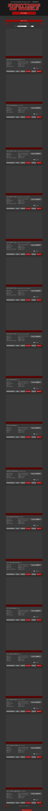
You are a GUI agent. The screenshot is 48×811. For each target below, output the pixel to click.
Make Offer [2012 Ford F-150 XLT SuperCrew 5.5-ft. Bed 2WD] (23, 162)
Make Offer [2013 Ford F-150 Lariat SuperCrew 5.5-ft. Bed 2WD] (23, 254)
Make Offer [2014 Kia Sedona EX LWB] (23, 619)
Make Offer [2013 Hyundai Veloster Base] (23, 574)
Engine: (19, 63)
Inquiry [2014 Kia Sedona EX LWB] (17, 619)
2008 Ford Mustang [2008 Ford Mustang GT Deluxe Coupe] (16, 471)
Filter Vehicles (24, 20)
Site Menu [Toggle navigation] (24, 13)
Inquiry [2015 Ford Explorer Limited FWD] (17, 117)
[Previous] (7, 24)
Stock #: (19, 66)
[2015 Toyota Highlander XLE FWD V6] (24, 773)
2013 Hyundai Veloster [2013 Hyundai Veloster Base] (14, 562)
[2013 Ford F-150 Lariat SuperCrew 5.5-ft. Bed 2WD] (24, 225)
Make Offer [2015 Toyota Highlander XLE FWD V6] (23, 802)
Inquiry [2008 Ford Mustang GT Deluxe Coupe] (17, 482)
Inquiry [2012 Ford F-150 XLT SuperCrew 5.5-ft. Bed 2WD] (17, 162)
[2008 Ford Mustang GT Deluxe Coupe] (24, 453)
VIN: (19, 61)
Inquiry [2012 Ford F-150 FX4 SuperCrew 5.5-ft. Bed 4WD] (17, 208)
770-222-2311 (35, 1)
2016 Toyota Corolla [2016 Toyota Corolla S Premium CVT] (16, 745)
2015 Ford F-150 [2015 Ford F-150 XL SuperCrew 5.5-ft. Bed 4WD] (18, 334)
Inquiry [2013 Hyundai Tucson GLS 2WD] (17, 528)
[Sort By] (22, 26)
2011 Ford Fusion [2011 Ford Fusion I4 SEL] (13, 379)
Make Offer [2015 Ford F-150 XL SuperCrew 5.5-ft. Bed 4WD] (23, 345)
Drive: (8, 64)
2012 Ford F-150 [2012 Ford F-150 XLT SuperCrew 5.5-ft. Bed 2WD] (18, 151)
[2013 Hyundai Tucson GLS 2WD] (24, 499)
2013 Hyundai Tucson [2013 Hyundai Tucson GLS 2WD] (15, 516)
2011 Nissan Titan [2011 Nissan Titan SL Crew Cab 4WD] (16, 699)
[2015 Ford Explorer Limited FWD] (24, 87)
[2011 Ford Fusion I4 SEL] (24, 362)
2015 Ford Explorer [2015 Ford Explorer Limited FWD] (15, 105)
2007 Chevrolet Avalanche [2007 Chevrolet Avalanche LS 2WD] (16, 59)
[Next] (41, 24)
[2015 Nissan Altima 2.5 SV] (24, 636)
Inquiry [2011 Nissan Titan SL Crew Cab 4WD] (17, 711)
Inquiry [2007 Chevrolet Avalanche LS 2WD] (17, 71)
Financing (33, 71)
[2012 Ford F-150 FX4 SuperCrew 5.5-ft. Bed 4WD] (24, 179)
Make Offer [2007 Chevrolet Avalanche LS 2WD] (23, 71)
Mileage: (19, 64)
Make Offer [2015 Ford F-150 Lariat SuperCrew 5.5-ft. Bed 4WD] (23, 299)
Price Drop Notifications (10, 71)
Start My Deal (28, 71)
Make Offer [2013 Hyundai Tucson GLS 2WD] (23, 528)
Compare (36, 68)
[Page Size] (32, 26)
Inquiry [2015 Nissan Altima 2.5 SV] (17, 665)
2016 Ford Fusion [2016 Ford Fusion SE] (12, 425)
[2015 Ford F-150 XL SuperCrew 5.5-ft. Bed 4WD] (24, 316)
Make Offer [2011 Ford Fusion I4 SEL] (23, 391)
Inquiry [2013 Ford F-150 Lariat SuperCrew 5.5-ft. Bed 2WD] (17, 254)
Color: (8, 61)
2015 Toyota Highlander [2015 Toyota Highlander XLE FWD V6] (16, 791)
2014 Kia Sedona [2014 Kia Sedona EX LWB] (13, 608)
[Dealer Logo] (24, 7)
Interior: (8, 63)
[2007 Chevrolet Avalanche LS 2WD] (24, 42)
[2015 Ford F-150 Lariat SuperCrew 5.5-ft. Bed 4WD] (24, 270)
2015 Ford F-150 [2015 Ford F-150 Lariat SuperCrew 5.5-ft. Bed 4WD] (18, 288)
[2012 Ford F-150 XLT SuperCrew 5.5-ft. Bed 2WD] (24, 133)
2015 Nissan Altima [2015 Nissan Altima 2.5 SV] (14, 654)
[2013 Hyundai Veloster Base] (24, 544)
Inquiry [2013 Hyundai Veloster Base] (17, 574)
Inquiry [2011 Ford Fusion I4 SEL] (17, 391)
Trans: (8, 66)
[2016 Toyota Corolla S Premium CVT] (24, 727)
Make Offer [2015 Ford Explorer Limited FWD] (23, 117)
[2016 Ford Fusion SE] (24, 407)
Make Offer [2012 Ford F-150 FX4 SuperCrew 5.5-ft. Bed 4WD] (23, 208)
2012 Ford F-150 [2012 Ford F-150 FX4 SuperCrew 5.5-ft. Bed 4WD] (18, 196)
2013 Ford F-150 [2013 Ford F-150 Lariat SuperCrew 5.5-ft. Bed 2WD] (18, 242)
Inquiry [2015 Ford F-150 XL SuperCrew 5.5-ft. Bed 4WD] (17, 345)
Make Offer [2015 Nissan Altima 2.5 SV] (23, 665)
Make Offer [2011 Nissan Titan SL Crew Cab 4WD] (23, 711)
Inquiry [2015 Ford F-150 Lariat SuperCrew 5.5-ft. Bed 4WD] (17, 299)
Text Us (39, 71)
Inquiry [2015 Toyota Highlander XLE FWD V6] (17, 802)
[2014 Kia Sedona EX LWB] (24, 590)
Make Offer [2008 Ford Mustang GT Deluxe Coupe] (23, 482)
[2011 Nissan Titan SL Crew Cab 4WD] (24, 682)
